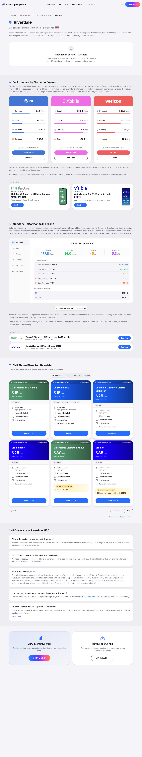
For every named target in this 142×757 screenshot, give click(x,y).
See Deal (17, 205)
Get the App (103, 658)
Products (63, 4)
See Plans (29, 158)
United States (26, 15)
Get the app (16, 617)
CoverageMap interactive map (92, 597)
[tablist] (19, 271)
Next (128, 511)
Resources (77, 4)
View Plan (29, 434)
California (39, 15)
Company (90, 4)
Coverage (50, 4)
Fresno (48, 15)
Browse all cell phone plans (121, 517)
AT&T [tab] (68, 376)
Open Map (39, 658)
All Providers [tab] (57, 376)
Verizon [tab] (87, 376)
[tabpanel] (81, 271)
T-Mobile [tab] (76, 376)
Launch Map (133, 4)
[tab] (19, 242)
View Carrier (29, 153)
